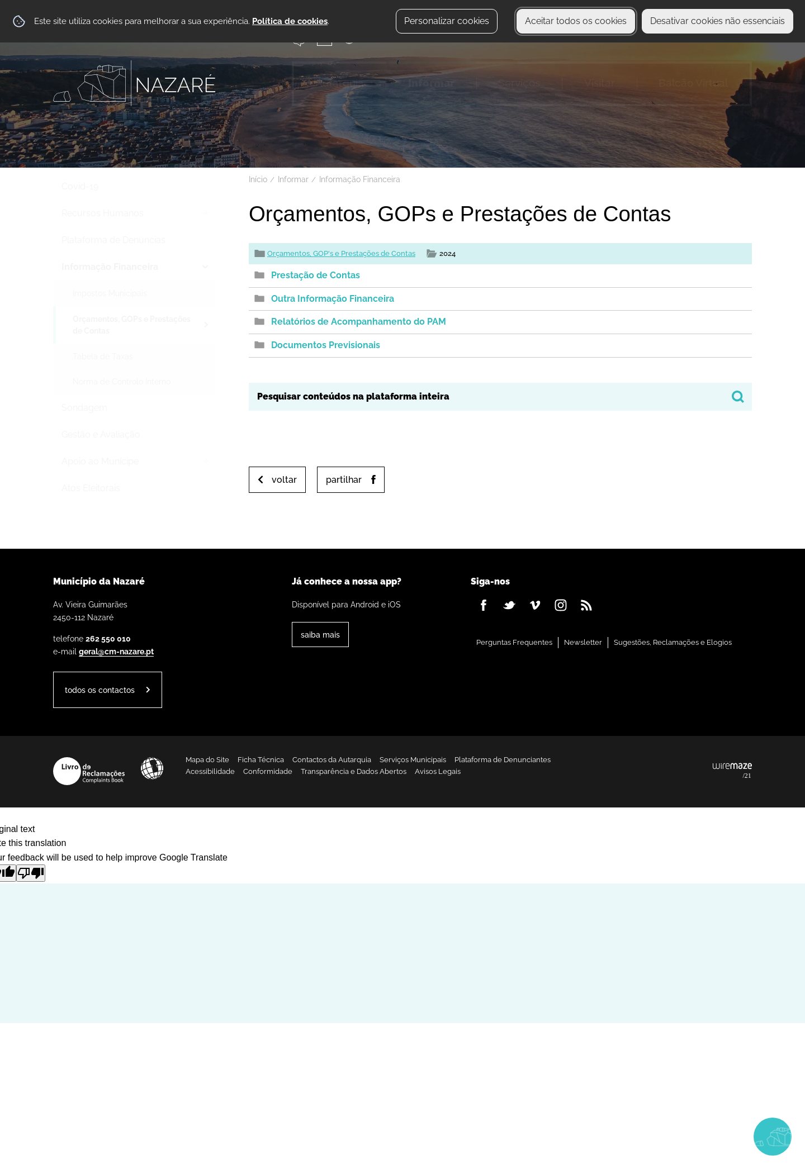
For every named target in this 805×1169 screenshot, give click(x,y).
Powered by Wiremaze (732, 771)
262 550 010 (108, 638)
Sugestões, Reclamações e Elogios (673, 642)
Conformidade (267, 771)
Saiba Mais (320, 634)
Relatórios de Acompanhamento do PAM (358, 321)
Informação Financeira (359, 179)
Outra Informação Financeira (332, 298)
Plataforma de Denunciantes (502, 759)
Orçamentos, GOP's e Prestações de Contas (341, 253)
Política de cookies (290, 21)
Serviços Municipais (413, 759)
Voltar (284, 479)
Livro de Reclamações (89, 771)
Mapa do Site (207, 759)
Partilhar (344, 479)
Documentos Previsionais (325, 345)
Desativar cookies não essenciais (717, 21)
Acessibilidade (152, 768)
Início (258, 179)
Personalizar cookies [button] (446, 21)
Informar (293, 179)
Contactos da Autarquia (331, 759)
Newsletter (583, 642)
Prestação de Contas (315, 275)
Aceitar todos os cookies (576, 21)
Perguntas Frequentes (514, 642)
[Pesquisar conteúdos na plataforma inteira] (738, 397)
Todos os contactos (100, 690)
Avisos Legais (438, 771)
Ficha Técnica (261, 759)
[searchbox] (500, 397)
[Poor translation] (30, 873)
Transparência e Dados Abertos (353, 771)
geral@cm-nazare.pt (116, 651)
